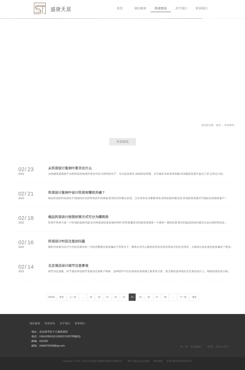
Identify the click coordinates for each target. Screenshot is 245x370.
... (83, 297)
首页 (120, 8)
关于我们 (181, 8)
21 (107, 297)
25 (140, 297)
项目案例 (140, 8)
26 (148, 297)
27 (157, 297)
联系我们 (202, 8)
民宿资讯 (161, 8)
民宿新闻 (123, 141)
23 (124, 297)
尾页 (194, 297)
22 (115, 297)
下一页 (183, 297)
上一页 (73, 297)
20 (99, 297)
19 (91, 297)
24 (132, 297)
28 (165, 297)
